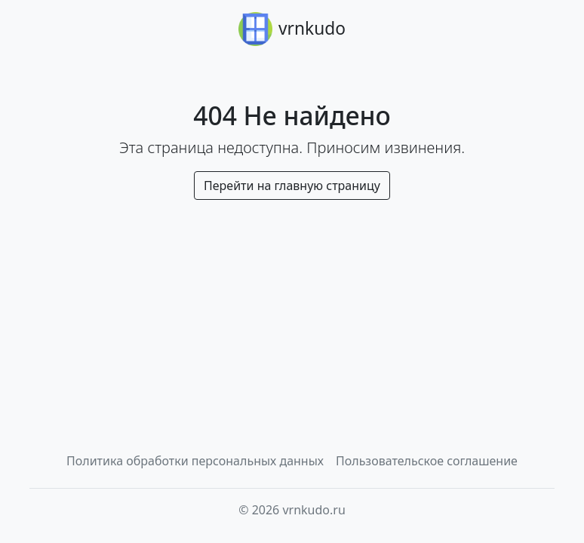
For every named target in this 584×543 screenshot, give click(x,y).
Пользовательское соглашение (427, 460)
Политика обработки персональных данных (195, 460)
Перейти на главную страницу (292, 185)
